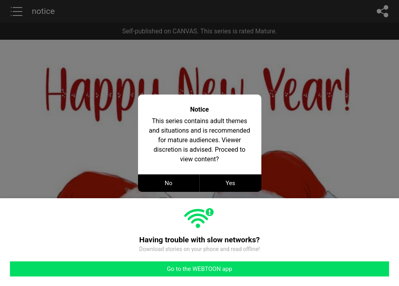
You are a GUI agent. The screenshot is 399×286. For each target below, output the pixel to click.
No (168, 183)
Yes (230, 183)
